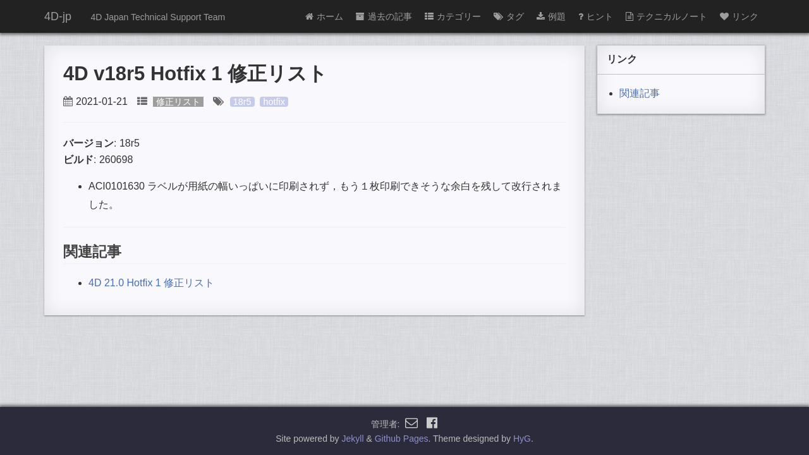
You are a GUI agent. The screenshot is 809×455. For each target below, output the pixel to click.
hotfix (273, 102)
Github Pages (402, 439)
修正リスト (178, 102)
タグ (509, 16)
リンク (739, 16)
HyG (522, 439)
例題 (551, 16)
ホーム (324, 16)
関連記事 (639, 93)
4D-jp (57, 16)
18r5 (242, 102)
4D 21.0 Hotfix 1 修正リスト (151, 282)
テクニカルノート (666, 16)
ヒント (595, 16)
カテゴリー (453, 16)
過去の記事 (384, 16)
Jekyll (353, 439)
